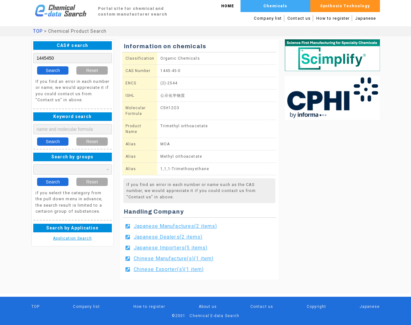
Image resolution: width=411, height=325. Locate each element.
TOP (38, 31)
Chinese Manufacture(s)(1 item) (174, 258)
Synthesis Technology (345, 6)
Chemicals (275, 6)
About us (208, 306)
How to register (333, 18)
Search (53, 70)
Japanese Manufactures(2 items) (175, 226)
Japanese (365, 18)
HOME (227, 6)
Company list (268, 18)
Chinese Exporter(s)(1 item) (169, 269)
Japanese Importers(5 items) (171, 248)
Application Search (72, 238)
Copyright (316, 306)
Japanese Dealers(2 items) (168, 237)
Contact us (299, 18)
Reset (92, 70)
